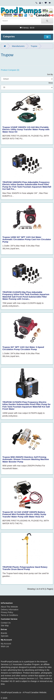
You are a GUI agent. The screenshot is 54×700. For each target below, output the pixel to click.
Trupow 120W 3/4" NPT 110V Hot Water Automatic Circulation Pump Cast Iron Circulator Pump (26, 239)
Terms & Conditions (9, 615)
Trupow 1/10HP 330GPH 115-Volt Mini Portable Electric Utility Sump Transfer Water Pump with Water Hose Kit (26, 129)
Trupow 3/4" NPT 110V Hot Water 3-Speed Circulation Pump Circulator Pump (23, 348)
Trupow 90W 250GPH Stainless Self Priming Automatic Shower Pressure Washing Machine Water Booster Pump (25, 459)
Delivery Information (9, 609)
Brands (4, 633)
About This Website (9, 607)
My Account (6, 643)
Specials (4, 636)
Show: (51, 83)
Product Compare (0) (10, 70)
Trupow (34, 46)
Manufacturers (18, 46)
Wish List (5, 646)
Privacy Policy (7, 612)
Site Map (5, 625)
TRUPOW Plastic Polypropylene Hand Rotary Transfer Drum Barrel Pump (24, 568)
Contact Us (6, 623)
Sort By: (50, 74)
